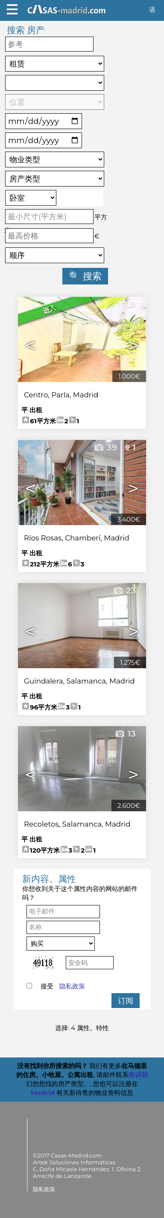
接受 (63, 986)
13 (125, 734)
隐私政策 (72, 986)
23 (124, 591)
